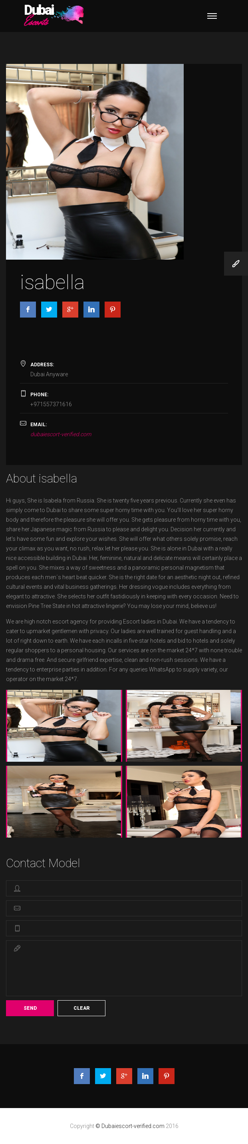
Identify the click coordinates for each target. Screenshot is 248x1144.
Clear (81, 1008)
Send (30, 1008)
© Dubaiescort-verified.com (130, 1126)
